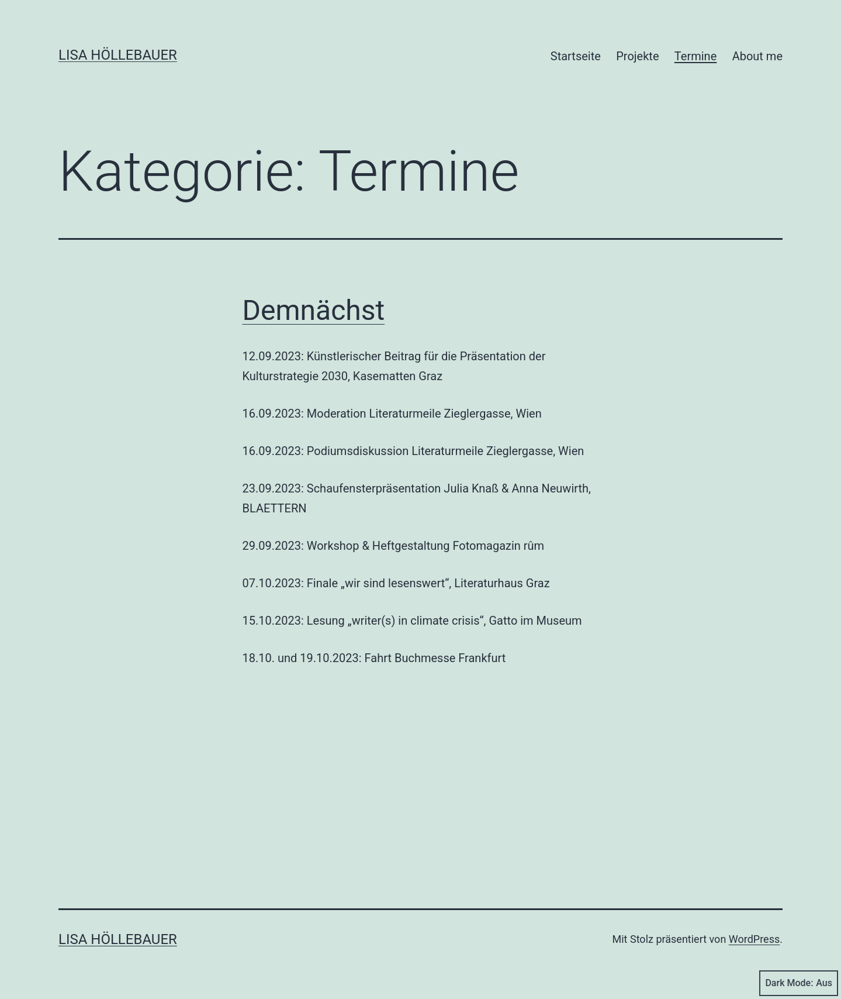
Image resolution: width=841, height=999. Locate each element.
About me (757, 56)
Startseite (576, 56)
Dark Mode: (798, 983)
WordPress (754, 939)
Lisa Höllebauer (117, 55)
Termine (695, 56)
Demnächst (314, 310)
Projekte (637, 56)
